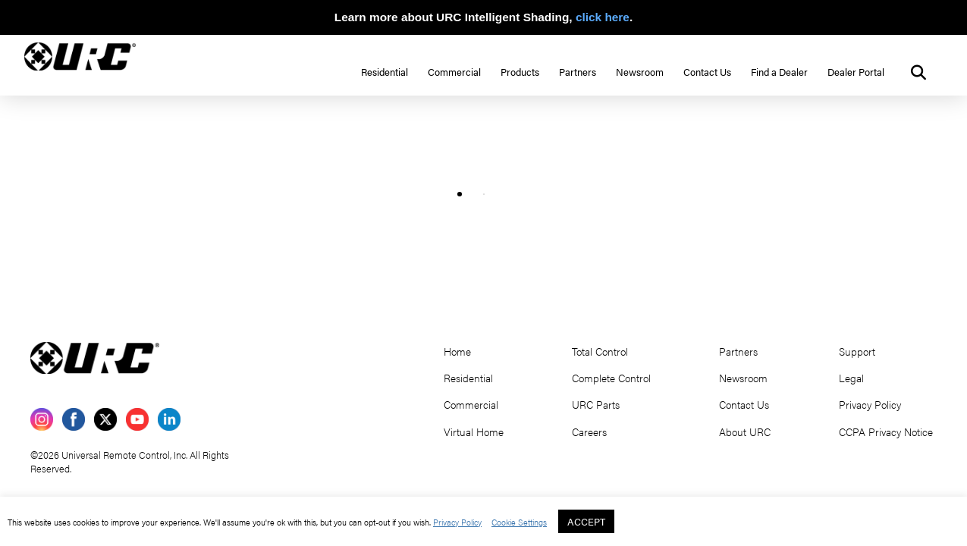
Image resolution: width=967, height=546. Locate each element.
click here (602, 17)
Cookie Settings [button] (519, 522)
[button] (918, 72)
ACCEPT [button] (586, 521)
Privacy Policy (457, 522)
